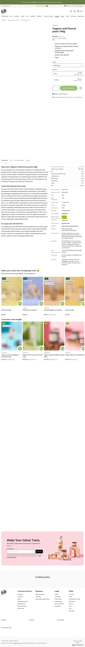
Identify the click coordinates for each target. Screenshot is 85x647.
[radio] (67, 73)
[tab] (4, 160)
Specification (65, 213)
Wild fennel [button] (57, 65)
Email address (10, 549)
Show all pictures (77, 645)
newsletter (33, 2)
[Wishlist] (70, 11)
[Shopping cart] (80, 11)
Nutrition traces (66, 223)
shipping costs (16, 643)
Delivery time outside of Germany (70, 226)
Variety (54, 62)
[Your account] (74, 11)
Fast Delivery (5, 6)
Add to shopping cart (68, 88)
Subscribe (39, 551)
